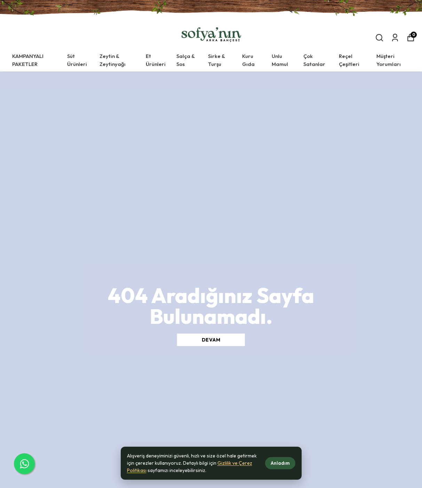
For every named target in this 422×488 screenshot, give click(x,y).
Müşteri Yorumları (388, 60)
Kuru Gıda (248, 60)
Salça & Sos (185, 60)
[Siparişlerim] (395, 37)
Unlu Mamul (280, 60)
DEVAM (211, 340)
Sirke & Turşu (216, 60)
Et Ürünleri (156, 60)
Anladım (280, 463)
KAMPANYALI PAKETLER (27, 60)
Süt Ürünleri (77, 60)
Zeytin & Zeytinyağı (112, 60)
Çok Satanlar (314, 60)
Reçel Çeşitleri (349, 60)
